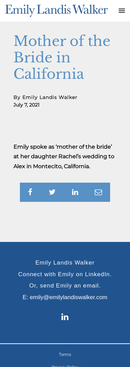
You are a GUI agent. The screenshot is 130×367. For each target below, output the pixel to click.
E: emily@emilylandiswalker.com (65, 297)
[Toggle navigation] (122, 10)
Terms (65, 354)
